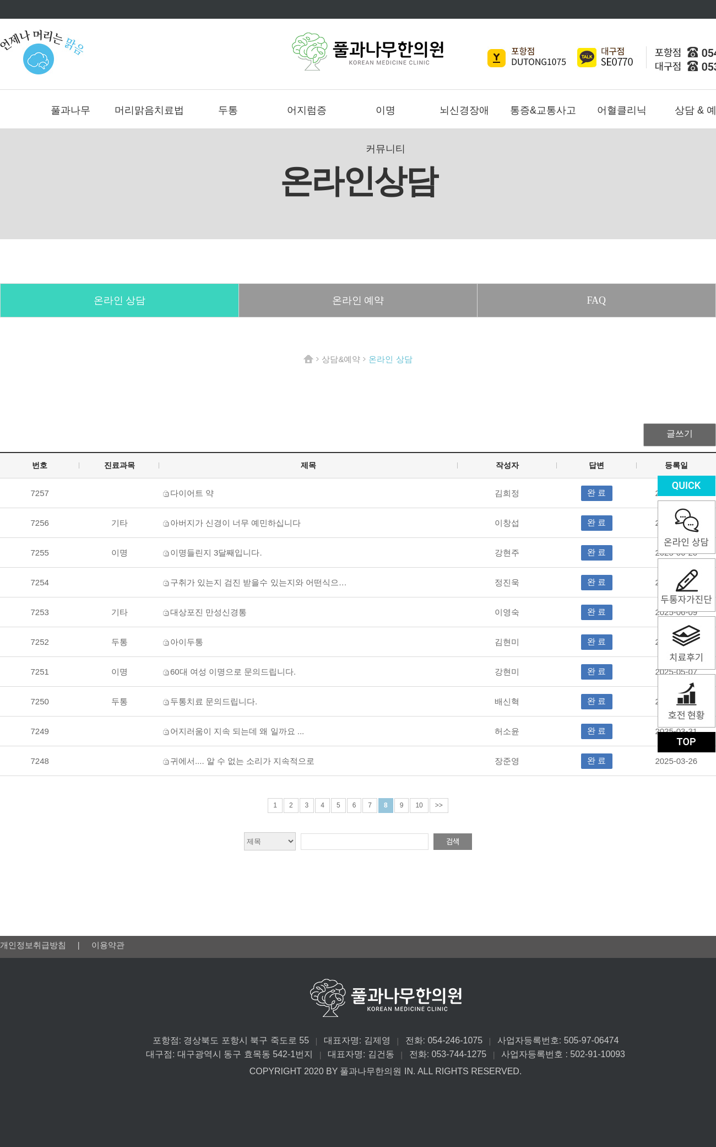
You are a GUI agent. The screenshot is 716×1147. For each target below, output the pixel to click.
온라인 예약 (358, 300)
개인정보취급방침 (34, 945)
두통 (228, 110)
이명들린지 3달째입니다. (216, 552)
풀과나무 (70, 110)
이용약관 (107, 945)
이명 (385, 110)
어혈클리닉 (622, 110)
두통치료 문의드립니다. (213, 701)
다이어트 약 (192, 493)
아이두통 (186, 642)
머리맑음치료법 (149, 110)
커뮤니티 (385, 148)
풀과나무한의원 (367, 52)
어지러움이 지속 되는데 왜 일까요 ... (237, 731)
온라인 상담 (120, 300)
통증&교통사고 (543, 110)
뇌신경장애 (464, 110)
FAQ (596, 300)
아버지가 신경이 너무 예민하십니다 (235, 522)
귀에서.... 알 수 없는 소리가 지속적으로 (242, 761)
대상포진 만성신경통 (208, 612)
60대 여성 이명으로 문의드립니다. (233, 671)
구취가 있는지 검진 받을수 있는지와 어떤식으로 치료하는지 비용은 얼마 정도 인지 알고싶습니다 (348, 582)
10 (418, 805)
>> (439, 805)
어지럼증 (307, 110)
